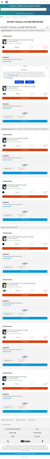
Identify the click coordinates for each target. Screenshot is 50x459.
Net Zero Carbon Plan (26, 449)
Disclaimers (25, 457)
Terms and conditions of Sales (32, 447)
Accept (29, 82)
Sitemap (27, 450)
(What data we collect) (13, 75)
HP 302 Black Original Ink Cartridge (16, 185)
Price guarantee (22, 420)
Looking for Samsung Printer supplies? (25, 13)
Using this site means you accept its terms (15, 447)
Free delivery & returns (9, 420)
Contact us (33, 420)
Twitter (8, 441)
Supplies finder (8, 17)
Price (47, 27)
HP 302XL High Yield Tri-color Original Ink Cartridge (21, 86)
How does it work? (7, 61)
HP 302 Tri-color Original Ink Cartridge (17, 138)
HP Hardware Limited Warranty (14, 449)
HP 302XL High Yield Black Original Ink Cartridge (20, 40)
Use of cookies (9, 78)
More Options (19, 82)
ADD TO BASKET (25, 51)
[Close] (46, 67)
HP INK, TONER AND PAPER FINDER (25, 6)
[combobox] (23, 9)
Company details (8, 445)
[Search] (23, 9)
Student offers (7, 424)
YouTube (25, 441)
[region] (25, 76)
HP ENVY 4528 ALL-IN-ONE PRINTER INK (20, 17)
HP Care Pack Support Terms (16, 448)
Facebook (42, 441)
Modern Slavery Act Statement (29, 445)
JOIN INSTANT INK (25, 121)
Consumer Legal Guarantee (30, 448)
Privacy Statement (17, 445)
